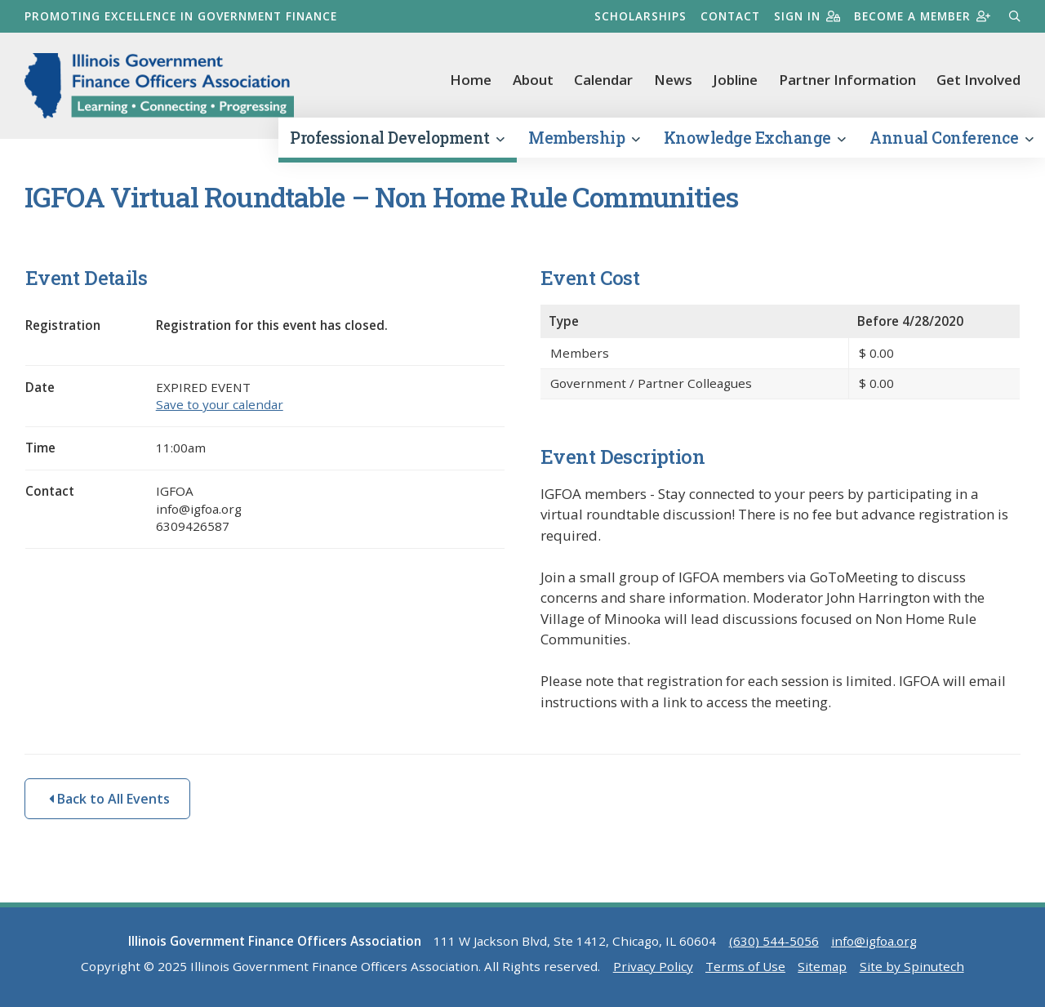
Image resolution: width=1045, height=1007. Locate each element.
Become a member (922, 16)
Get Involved (978, 79)
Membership (583, 137)
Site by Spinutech (912, 966)
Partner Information (847, 79)
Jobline (735, 79)
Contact (730, 16)
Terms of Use (745, 966)
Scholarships (640, 16)
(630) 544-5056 (774, 941)
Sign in (807, 16)
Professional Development (397, 137)
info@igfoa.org (874, 941)
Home (470, 79)
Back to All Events (109, 799)
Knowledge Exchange (755, 137)
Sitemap (822, 966)
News (673, 79)
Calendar (603, 79)
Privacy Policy (653, 966)
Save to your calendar (219, 404)
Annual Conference (951, 137)
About (533, 79)
